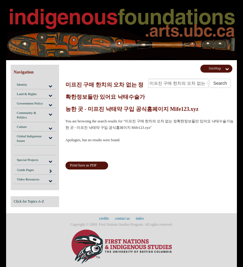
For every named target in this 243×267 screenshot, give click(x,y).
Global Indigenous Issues (29, 138)
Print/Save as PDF (83, 165)
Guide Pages (35, 170)
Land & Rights (27, 94)
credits (104, 218)
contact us (122, 218)
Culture (22, 126)
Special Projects (27, 160)
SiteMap (215, 68)
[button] (50, 84)
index (140, 218)
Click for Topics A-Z (29, 201)
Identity (22, 84)
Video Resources (28, 179)
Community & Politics (26, 115)
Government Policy (30, 103)
